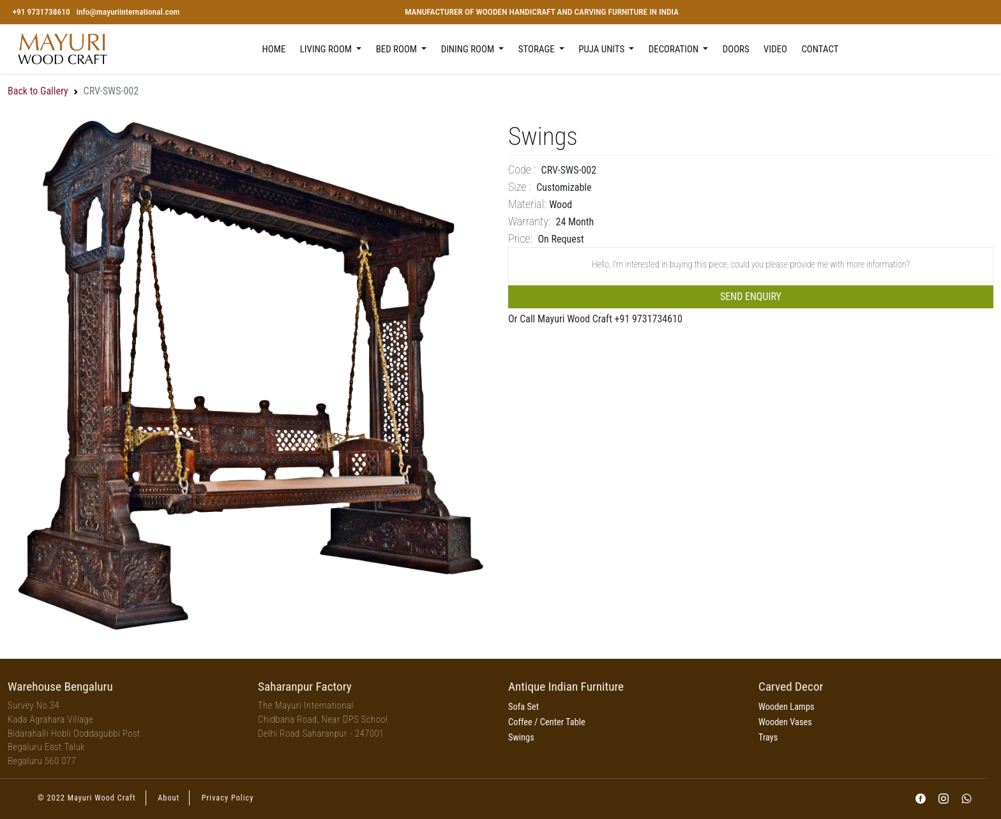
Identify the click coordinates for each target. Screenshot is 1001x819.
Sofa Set (523, 707)
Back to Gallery (38, 91)
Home (274, 49)
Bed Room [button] (397, 49)
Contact (819, 49)
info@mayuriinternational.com (128, 12)
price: (520, 238)
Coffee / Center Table (546, 722)
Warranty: (529, 221)
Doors (736, 49)
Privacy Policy (228, 797)
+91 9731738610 (41, 12)
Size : (519, 186)
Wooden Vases (785, 722)
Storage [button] (537, 49)
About (168, 797)
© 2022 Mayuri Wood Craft (87, 797)
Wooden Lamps (786, 707)
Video (775, 49)
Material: (527, 204)
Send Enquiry (750, 296)
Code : (522, 169)
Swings (521, 737)
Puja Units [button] (602, 49)
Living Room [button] (327, 49)
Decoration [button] (675, 49)
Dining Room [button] (469, 49)
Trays (768, 737)
